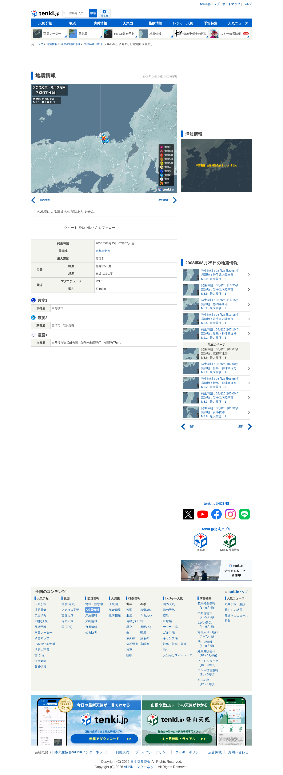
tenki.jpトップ (209, 4)
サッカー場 (170, 627)
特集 (228, 620)
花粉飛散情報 (210, 606)
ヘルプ (247, 4)
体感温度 (132, 644)
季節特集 (210, 23)
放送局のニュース (236, 615)
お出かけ (132, 621)
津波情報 (91, 615)
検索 (93, 13)
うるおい (146, 615)
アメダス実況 (70, 609)
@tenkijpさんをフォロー (97, 227)
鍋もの (144, 638)
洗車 (129, 649)
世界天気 (40, 609)
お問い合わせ (238, 752)
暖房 (143, 632)
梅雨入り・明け (210, 634)
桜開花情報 (210, 615)
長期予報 (40, 627)
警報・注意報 (94, 604)
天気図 (128, 23)
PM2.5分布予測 (45, 644)
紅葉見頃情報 (210, 653)
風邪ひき (146, 627)
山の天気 (169, 604)
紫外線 (130, 638)
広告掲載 (215, 752)
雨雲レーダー (43, 632)
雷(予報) (40, 655)
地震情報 (93, 609)
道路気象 (40, 661)
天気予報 (45, 23)
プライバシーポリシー (152, 752)
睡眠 (129, 655)
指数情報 (155, 23)
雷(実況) (66, 627)
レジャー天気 (183, 23)
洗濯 (129, 609)
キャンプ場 (170, 638)
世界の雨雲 (42, 649)
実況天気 (67, 615)
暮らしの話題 (233, 609)
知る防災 (91, 632)
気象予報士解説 (235, 604)
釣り (166, 649)
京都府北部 (103, 251)
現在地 (104, 15)
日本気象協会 (62, 752)
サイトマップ (231, 4)
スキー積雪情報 (210, 672)
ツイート (70, 227)
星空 (129, 627)
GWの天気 (210, 625)
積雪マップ (42, 638)
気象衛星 (115, 609)
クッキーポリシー (188, 752)
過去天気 (67, 621)
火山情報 (91, 621)
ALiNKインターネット (89, 752)
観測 (72, 23)
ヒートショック (210, 663)
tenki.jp (45, 14)
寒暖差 (144, 644)
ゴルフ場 (169, 632)
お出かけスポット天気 (177, 655)
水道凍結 (146, 609)
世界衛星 (115, 615)
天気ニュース (238, 23)
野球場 (167, 621)
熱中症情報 (210, 644)
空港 (166, 615)
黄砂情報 (40, 666)
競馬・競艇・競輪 (175, 644)
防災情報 (100, 23)
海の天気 (169, 609)
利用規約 (122, 752)
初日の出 (210, 682)
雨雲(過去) (68, 604)
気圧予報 (40, 615)
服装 (129, 615)
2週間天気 (41, 621)
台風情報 (91, 627)
